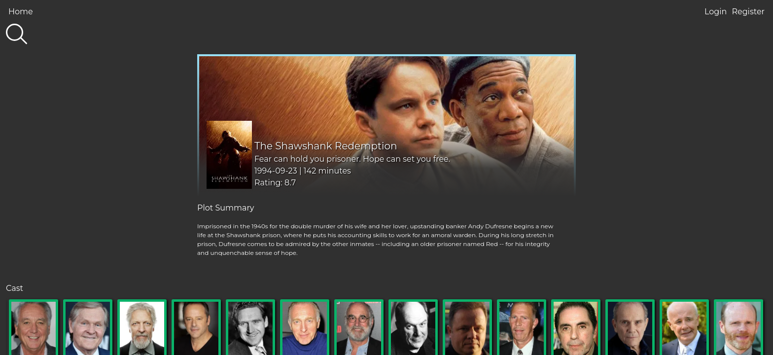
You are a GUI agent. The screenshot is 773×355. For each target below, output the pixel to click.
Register (748, 11)
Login (715, 11)
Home (20, 11)
